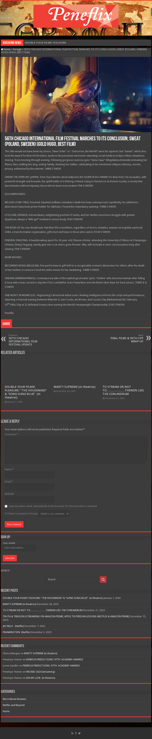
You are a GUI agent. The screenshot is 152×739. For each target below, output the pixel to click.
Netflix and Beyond (14, 705)
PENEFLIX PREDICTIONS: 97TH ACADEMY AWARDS (54, 659)
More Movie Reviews (14, 698)
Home (5, 49)
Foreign (17, 49)
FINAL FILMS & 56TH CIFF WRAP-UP (123, 338)
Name (9, 469)
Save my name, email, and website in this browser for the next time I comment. (53, 506)
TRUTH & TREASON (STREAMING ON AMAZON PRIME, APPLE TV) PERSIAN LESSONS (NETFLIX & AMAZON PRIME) (66, 616)
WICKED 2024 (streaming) (40, 671)
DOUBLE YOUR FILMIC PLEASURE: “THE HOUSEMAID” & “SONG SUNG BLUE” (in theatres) (26, 392)
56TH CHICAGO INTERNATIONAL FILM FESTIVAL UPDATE (29, 340)
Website (9, 493)
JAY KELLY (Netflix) (13, 626)
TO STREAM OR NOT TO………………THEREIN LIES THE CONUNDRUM (123, 390)
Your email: (9, 543)
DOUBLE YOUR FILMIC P (40, 42)
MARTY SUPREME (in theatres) (74, 387)
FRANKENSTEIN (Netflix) (16, 632)
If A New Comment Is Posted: (37, 513)
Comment (11, 434)
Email (9, 481)
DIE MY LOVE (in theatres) (40, 677)
